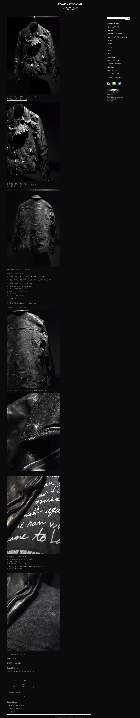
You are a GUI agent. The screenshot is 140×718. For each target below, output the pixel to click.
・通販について (111, 67)
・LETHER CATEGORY (114, 64)
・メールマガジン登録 (113, 74)
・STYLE (109, 40)
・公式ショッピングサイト (114, 27)
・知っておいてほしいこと (114, 70)
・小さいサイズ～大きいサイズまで (117, 37)
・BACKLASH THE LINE (114, 60)
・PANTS (109, 47)
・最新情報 (110, 30)
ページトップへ (11, 712)
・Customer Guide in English (115, 77)
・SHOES (109, 50)
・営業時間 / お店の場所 (114, 33)
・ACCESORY (111, 57)
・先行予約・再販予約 (113, 23)
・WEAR (109, 43)
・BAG (109, 54)
